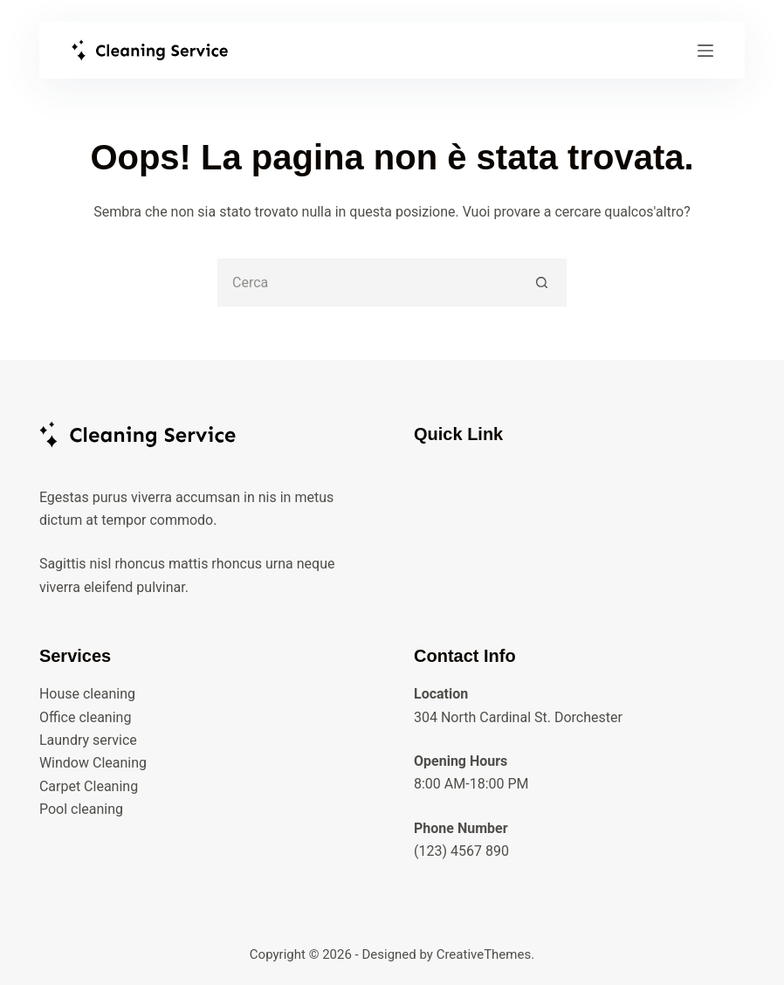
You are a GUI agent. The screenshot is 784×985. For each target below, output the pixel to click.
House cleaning (87, 693)
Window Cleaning (93, 762)
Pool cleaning (81, 809)
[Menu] (705, 51)
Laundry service (88, 740)
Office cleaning (85, 717)
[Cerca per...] (368, 282)
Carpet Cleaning (88, 786)
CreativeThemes (484, 954)
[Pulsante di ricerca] (543, 282)
